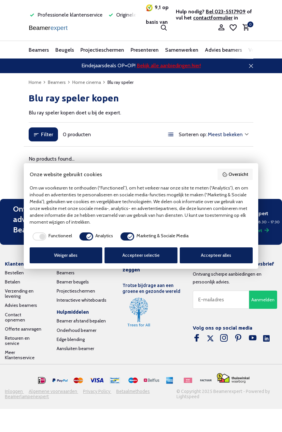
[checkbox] (51, 236)
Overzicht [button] (235, 174)
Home (37, 82)
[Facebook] (197, 338)
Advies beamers (223, 50)
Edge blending (71, 339)
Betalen (12, 282)
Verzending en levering (19, 293)
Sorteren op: (193, 134)
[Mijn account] (221, 28)
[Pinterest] (238, 338)
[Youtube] (253, 338)
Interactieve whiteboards (81, 300)
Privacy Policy (97, 391)
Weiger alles (66, 255)
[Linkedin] (266, 338)
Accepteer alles (216, 255)
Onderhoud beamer (76, 330)
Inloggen (14, 391)
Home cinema (89, 82)
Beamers (39, 50)
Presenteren (145, 50)
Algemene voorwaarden (53, 391)
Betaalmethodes (133, 391)
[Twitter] (210, 338)
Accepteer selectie (141, 255)
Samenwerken (181, 50)
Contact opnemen (15, 317)
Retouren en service (17, 340)
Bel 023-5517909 (226, 11)
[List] (171, 134)
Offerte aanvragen (23, 329)
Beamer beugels (73, 282)
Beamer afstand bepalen (81, 321)
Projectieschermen (102, 50)
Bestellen (14, 273)
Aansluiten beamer (75, 348)
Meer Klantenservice (20, 354)
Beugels (64, 50)
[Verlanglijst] (233, 27)
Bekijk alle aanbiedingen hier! (169, 65)
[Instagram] (224, 338)
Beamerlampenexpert (27, 396)
